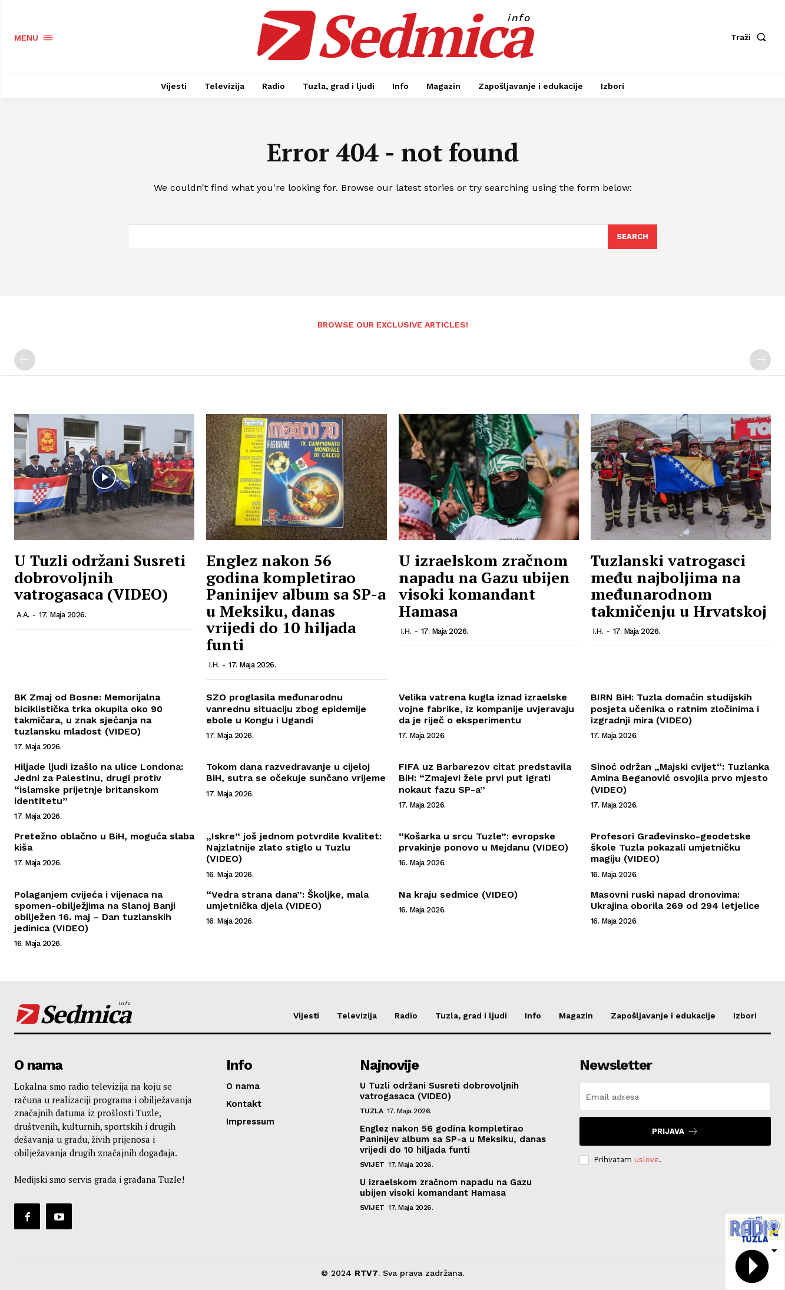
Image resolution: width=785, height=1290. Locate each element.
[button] (751, 37)
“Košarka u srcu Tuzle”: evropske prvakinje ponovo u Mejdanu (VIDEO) (483, 842)
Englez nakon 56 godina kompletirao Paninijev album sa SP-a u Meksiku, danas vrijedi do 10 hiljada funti (296, 602)
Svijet (372, 1164)
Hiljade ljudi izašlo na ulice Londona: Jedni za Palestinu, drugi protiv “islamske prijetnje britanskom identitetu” (98, 783)
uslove (646, 1159)
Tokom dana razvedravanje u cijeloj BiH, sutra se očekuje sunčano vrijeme (296, 772)
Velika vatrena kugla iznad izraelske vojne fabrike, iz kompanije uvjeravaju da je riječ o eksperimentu (486, 708)
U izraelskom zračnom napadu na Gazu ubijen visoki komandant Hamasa (484, 585)
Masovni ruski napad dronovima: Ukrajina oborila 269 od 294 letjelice (675, 900)
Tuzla (371, 1111)
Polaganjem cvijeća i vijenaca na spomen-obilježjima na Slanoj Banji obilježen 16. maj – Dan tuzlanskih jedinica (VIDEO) (94, 911)
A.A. (22, 614)
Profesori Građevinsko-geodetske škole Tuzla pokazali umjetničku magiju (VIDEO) (671, 847)
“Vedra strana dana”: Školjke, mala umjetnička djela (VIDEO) (287, 900)
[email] (675, 1097)
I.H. (213, 664)
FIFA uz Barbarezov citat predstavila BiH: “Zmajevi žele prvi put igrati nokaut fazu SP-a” (485, 778)
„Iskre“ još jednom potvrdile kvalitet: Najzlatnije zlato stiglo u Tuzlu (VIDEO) (294, 847)
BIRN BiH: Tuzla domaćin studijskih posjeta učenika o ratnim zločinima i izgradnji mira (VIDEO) (675, 708)
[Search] (632, 236)
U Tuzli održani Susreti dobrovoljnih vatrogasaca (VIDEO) (100, 577)
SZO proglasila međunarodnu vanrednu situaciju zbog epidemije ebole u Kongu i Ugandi (286, 708)
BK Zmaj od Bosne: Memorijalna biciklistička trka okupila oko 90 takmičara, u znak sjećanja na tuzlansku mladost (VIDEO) (88, 714)
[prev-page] (24, 360)
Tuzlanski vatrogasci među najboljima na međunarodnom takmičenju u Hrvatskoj (679, 585)
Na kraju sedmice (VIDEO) (458, 894)
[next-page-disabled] (760, 360)
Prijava (675, 1131)
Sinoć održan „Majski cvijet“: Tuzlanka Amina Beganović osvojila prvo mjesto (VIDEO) (680, 778)
